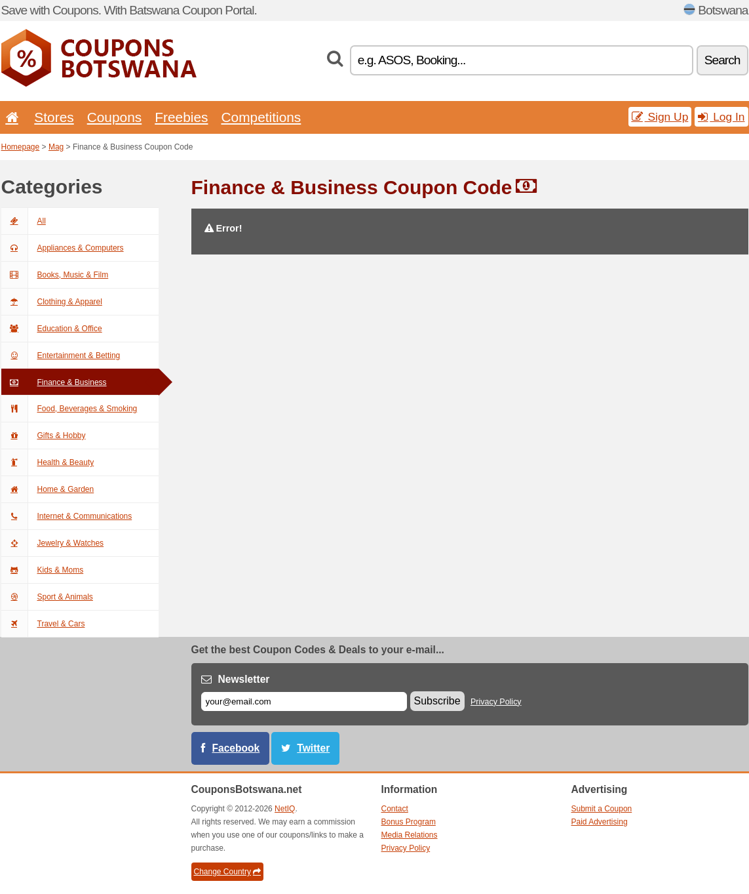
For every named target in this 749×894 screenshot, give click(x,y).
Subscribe (437, 700)
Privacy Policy (496, 701)
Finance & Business (54, 382)
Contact (394, 808)
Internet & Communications (66, 516)
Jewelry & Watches (52, 543)
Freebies (181, 117)
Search (722, 60)
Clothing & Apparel (51, 302)
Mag (56, 147)
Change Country (227, 871)
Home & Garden (47, 489)
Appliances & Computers (62, 248)
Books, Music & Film (55, 275)
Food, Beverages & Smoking (69, 409)
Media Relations (409, 835)
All (23, 221)
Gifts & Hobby (43, 435)
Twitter (313, 748)
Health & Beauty (47, 462)
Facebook (236, 748)
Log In (721, 116)
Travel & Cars (43, 624)
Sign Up (660, 116)
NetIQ (285, 808)
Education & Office (51, 328)
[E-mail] (304, 701)
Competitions (261, 117)
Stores (53, 117)
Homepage (20, 147)
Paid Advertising (599, 821)
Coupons (114, 117)
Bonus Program (408, 821)
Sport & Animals (47, 597)
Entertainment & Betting (61, 355)
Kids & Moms (42, 570)
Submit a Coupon (601, 808)
